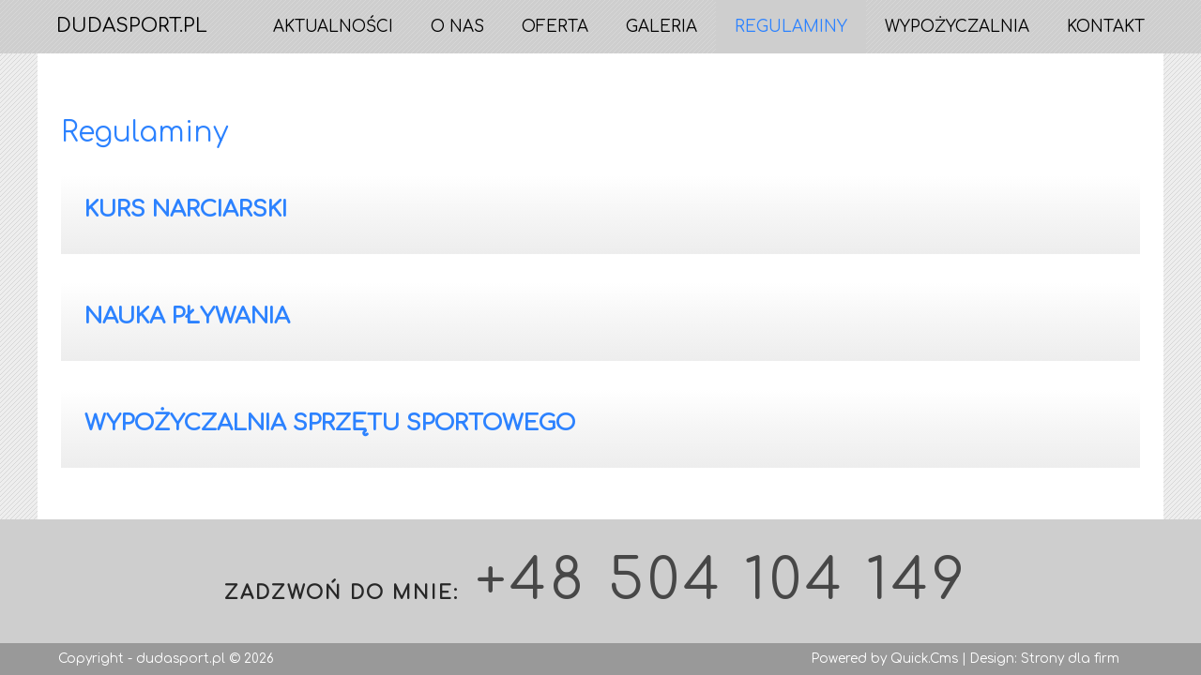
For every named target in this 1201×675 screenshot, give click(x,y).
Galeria (661, 27)
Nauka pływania (187, 316)
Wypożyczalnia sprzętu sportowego (329, 423)
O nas (457, 27)
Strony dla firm (1070, 659)
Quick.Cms (924, 659)
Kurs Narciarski (185, 209)
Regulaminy (791, 27)
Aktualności (333, 27)
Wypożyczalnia (957, 27)
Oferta (555, 27)
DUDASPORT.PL (131, 26)
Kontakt (1106, 27)
